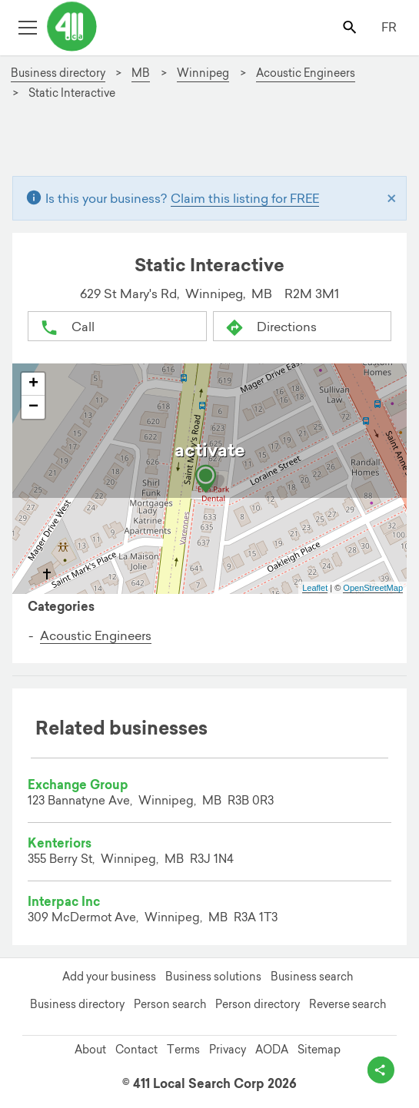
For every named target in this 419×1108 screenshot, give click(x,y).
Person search (170, 1004)
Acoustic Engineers (95, 635)
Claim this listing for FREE (245, 198)
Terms (183, 1050)
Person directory (257, 1004)
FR (389, 27)
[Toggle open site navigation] (27, 26)
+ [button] (33, 384)
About (90, 1050)
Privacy (227, 1050)
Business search (312, 977)
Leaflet (315, 587)
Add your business (109, 977)
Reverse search (347, 1004)
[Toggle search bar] (351, 26)
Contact (136, 1050)
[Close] (391, 198)
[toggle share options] (380, 1070)
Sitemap (319, 1050)
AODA (271, 1050)
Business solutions (213, 977)
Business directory (77, 1004)
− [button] (33, 407)
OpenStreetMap (373, 587)
